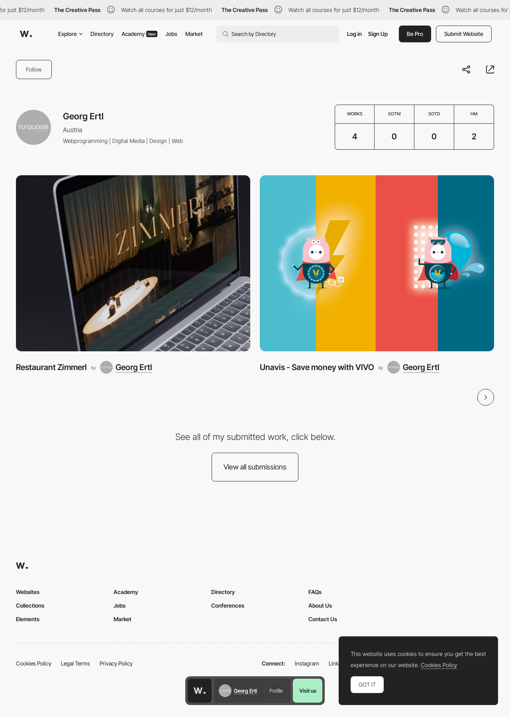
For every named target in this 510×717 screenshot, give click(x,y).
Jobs (171, 33)
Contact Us (322, 619)
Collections (30, 605)
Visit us (307, 690)
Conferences (227, 605)
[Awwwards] (26, 34)
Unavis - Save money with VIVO (317, 367)
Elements (27, 619)
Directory (102, 33)
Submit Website (463, 33)
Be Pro (415, 33)
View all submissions (255, 467)
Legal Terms (75, 663)
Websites (27, 591)
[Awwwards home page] (200, 691)
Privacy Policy (116, 663)
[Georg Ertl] (126, 367)
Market (194, 33)
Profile (276, 690)
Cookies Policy (33, 663)
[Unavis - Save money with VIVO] (377, 263)
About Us (320, 605)
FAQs (315, 591)
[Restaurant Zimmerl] (133, 263)
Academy (139, 33)
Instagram (307, 663)
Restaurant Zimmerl (51, 367)
